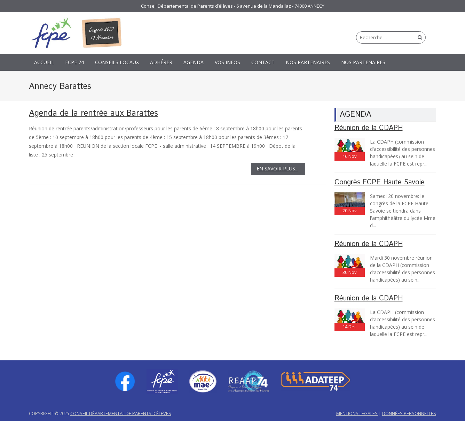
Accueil (44, 62)
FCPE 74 (74, 62)
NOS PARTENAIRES (308, 62)
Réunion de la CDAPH (368, 128)
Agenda (193, 62)
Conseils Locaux (117, 62)
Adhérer (161, 62)
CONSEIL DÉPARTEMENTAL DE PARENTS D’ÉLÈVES (120, 413)
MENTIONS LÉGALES (357, 413)
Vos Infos (227, 62)
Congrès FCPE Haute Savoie (379, 182)
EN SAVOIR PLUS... (277, 168)
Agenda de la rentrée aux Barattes (93, 113)
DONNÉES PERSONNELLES (409, 413)
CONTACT (263, 62)
